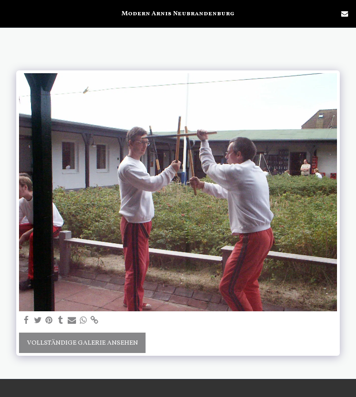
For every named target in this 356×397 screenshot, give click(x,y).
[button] (10, 13)
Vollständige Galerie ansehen (82, 343)
